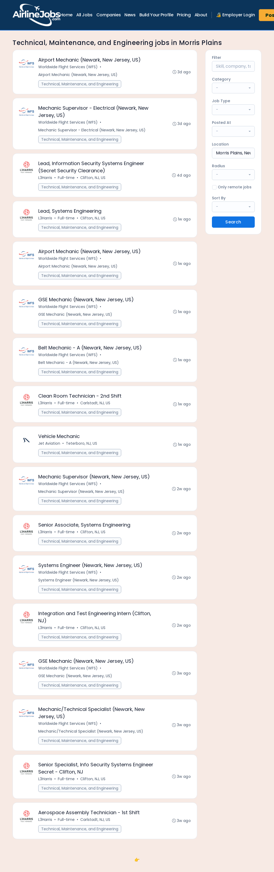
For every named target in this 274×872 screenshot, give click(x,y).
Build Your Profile (156, 15)
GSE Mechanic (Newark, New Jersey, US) (75, 317)
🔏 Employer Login (235, 15)
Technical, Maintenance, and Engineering (80, 84)
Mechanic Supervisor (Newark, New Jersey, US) (82, 496)
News (129, 15)
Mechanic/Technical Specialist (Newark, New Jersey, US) (91, 739)
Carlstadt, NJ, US (96, 407)
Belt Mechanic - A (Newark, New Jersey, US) (79, 366)
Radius (218, 166)
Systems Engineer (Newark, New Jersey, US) (79, 586)
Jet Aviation (49, 448)
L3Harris (45, 179)
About (201, 15)
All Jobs (84, 15)
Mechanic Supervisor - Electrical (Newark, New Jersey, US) (92, 131)
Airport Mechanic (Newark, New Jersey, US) (78, 75)
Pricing (184, 15)
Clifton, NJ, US (93, 179)
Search (233, 222)
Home (66, 15)
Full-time (66, 179)
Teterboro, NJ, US (81, 448)
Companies (108, 15)
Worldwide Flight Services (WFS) (68, 67)
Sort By (219, 198)
